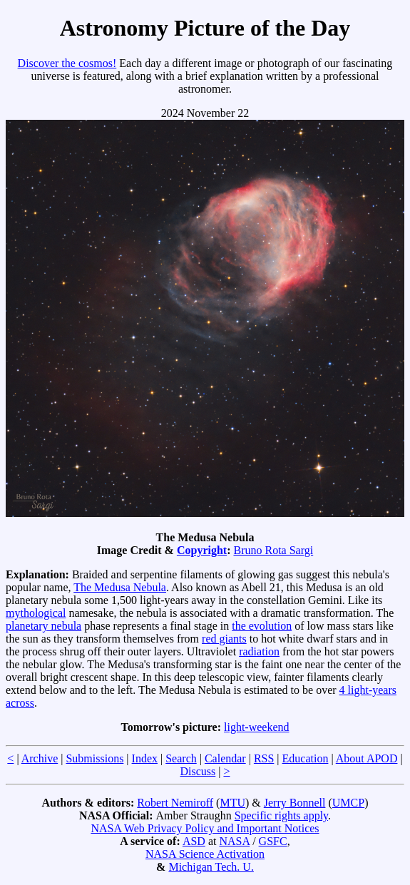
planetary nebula (43, 626)
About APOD (367, 758)
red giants (224, 639)
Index (145, 758)
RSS (264, 758)
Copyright (202, 550)
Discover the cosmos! (67, 63)
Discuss (197, 771)
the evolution (262, 626)
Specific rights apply (281, 815)
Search (181, 758)
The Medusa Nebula (119, 587)
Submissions (94, 758)
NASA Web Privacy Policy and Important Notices (205, 828)
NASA (234, 841)
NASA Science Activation (205, 854)
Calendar (225, 758)
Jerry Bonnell (295, 803)
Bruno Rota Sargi (273, 550)
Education (305, 758)
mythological (36, 613)
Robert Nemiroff (175, 803)
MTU (232, 803)
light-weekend (256, 727)
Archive (39, 758)
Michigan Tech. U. (210, 867)
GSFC (273, 841)
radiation (259, 651)
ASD (194, 841)
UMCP (348, 803)
